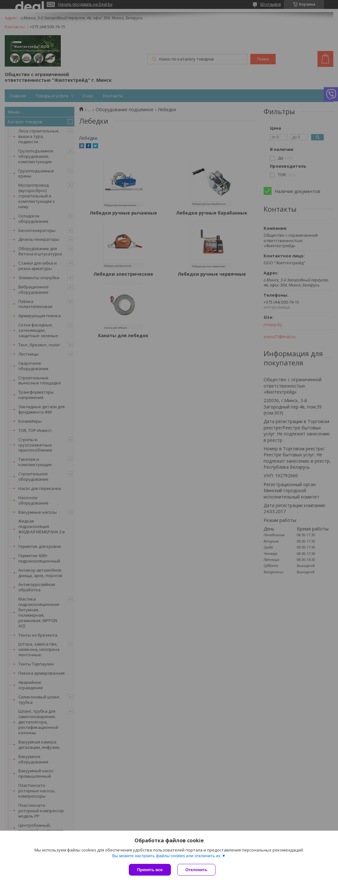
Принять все (150, 869)
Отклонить (196, 869)
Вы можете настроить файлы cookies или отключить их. (167, 855)
